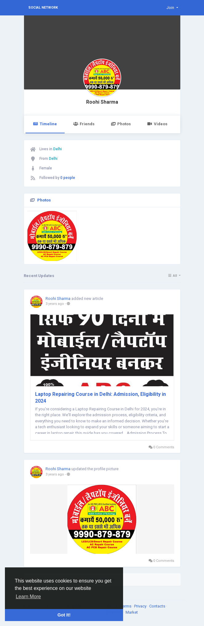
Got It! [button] (64, 614)
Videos (157, 124)
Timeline (45, 124)
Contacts (157, 606)
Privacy (140, 606)
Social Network (43, 8)
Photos (121, 124)
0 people (67, 178)
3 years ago (55, 304)
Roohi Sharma (102, 102)
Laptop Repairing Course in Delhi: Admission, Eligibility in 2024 (100, 397)
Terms (126, 606)
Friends (83, 124)
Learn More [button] (28, 596)
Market (132, 612)
